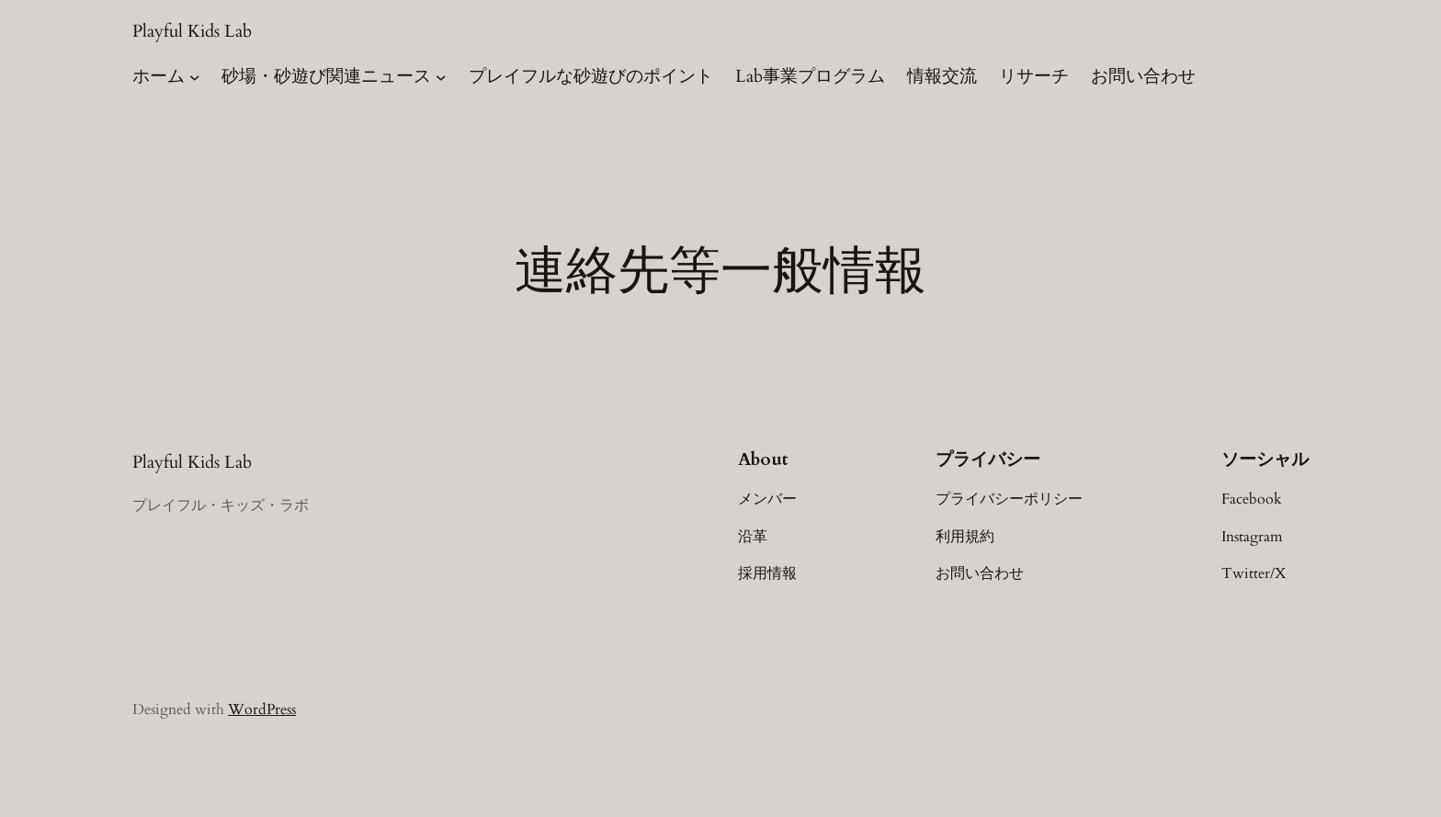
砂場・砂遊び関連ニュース (326, 76)
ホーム (158, 76)
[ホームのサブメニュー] (194, 77)
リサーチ (1034, 76)
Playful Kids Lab (192, 31)
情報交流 (942, 76)
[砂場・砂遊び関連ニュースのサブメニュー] (441, 77)
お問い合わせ (1143, 76)
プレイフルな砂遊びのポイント (591, 76)
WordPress (262, 709)
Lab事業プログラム (810, 76)
